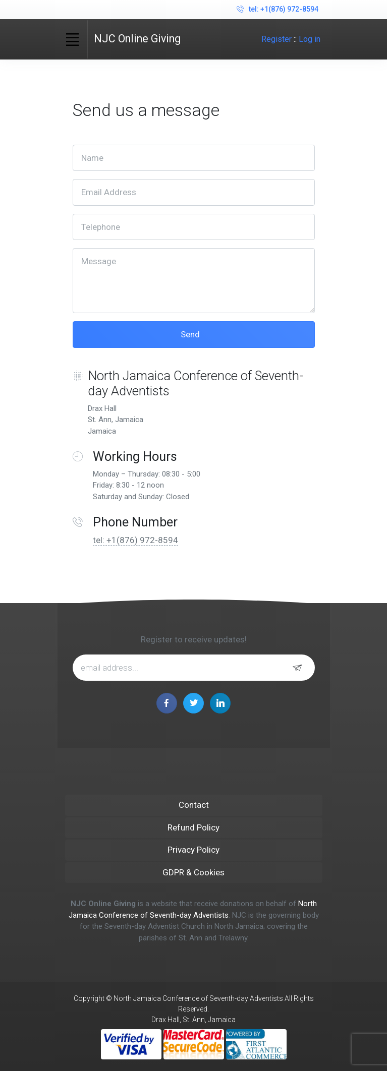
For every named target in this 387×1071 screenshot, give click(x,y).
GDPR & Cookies (193, 872)
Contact (194, 805)
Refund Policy (193, 827)
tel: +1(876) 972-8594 (277, 9)
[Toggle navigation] (73, 39)
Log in (309, 39)
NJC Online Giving (137, 38)
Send (191, 334)
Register (276, 39)
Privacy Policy (193, 850)
